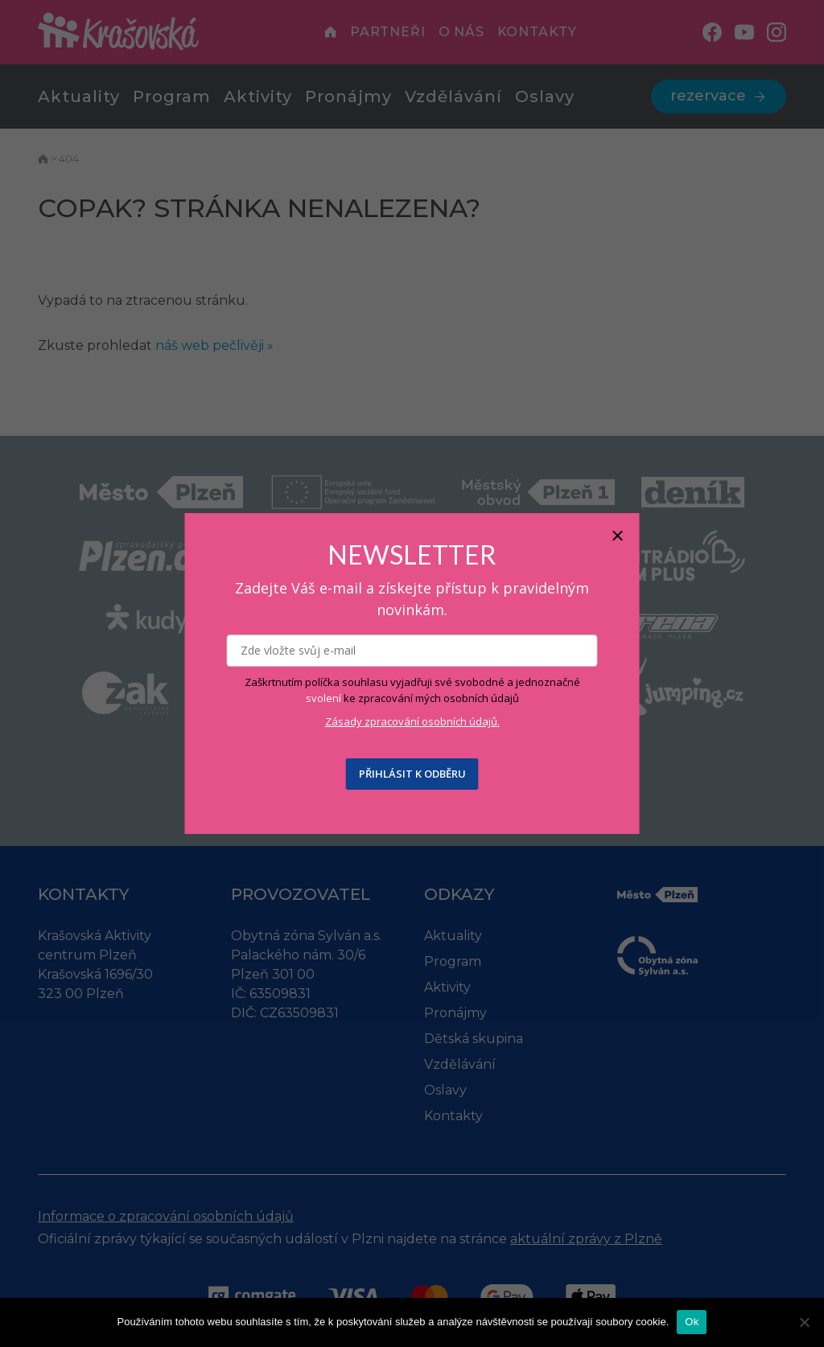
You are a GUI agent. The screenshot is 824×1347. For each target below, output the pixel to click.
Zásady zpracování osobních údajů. (412, 721)
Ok (691, 1322)
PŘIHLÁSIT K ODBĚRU (412, 773)
